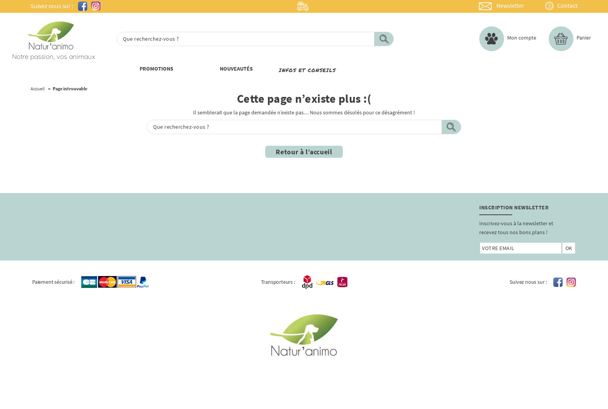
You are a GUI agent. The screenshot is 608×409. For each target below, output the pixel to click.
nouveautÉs (236, 68)
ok (568, 248)
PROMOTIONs (156, 68)
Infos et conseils (307, 70)
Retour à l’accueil (304, 151)
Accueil (38, 88)
